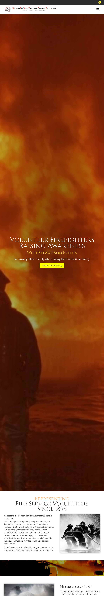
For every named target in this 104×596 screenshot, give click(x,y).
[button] (97, 9)
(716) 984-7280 (22, 550)
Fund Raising (47, 550)
